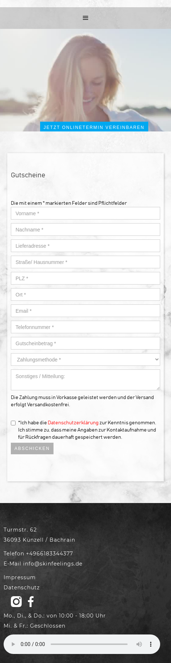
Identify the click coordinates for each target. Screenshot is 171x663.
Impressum (20, 577)
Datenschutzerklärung (73, 422)
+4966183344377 (49, 553)
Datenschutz (22, 587)
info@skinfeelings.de (52, 563)
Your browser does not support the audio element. (82, 644)
